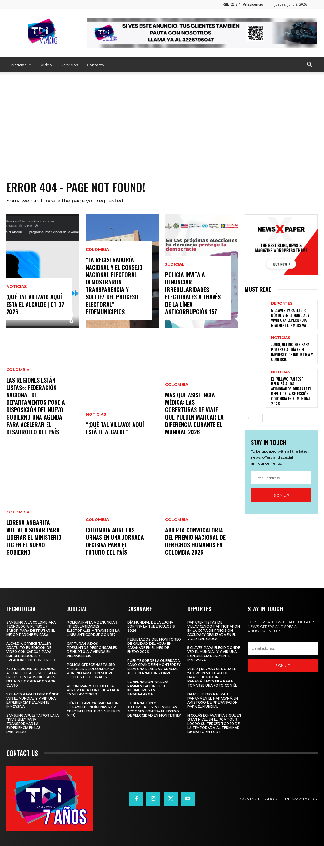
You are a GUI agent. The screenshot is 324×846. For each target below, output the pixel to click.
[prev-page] (248, 418)
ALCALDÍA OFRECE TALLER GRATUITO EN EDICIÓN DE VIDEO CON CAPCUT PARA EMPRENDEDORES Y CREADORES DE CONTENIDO (30, 652)
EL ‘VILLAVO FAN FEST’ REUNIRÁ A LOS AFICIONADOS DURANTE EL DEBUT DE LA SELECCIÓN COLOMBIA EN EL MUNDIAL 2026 (291, 391)
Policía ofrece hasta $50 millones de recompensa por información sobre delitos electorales (91, 671)
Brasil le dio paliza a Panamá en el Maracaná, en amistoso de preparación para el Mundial (212, 700)
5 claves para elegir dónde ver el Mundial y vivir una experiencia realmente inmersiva (290, 318)
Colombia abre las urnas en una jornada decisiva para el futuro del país (115, 541)
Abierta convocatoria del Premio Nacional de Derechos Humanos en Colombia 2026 (195, 541)
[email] (281, 478)
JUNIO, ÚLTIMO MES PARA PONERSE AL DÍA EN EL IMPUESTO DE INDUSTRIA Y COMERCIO (292, 352)
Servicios (69, 65)
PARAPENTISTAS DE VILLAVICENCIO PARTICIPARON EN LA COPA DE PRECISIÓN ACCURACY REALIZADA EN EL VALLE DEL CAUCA (213, 630)
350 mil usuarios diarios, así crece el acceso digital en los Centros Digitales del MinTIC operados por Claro (32, 677)
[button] (309, 65)
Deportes (282, 303)
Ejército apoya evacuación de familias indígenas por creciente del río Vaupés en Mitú (93, 709)
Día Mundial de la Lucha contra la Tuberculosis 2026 (151, 626)
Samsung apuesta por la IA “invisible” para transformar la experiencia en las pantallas (32, 723)
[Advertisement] (162, 120)
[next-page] (259, 418)
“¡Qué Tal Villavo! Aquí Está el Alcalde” (115, 428)
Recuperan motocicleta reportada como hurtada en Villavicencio (93, 690)
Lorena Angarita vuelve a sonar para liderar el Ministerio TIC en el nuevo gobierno (34, 537)
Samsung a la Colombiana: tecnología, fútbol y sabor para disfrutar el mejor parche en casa (31, 628)
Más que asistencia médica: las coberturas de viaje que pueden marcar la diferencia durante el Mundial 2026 (194, 413)
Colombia (17, 370)
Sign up (281, 495)
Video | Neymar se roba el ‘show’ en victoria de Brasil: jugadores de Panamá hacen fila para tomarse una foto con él (212, 677)
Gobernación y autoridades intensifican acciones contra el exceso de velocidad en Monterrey (154, 709)
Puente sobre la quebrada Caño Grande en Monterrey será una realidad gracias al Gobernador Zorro (154, 667)
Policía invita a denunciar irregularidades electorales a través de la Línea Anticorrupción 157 (193, 293)
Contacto (95, 65)
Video (46, 65)
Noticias (21, 65)
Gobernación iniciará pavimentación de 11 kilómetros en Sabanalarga (147, 688)
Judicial (174, 264)
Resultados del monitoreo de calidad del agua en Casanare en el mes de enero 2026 (154, 646)
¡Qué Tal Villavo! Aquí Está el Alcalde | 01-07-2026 (36, 304)
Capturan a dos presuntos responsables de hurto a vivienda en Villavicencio (92, 650)
